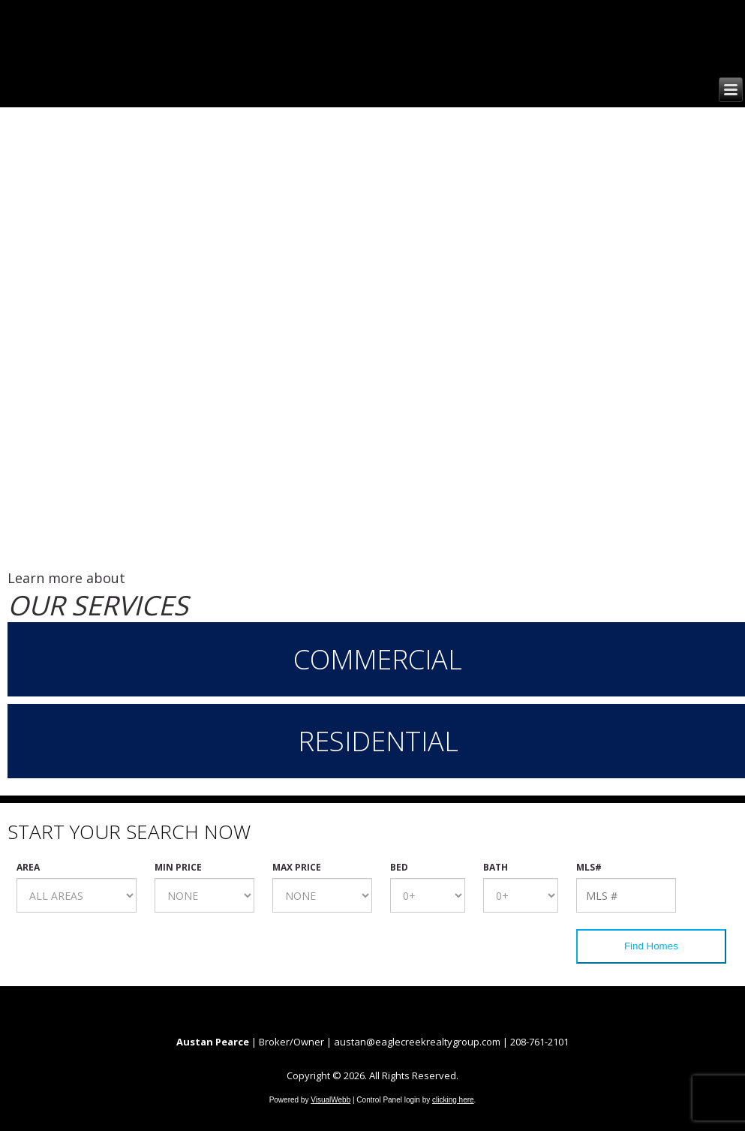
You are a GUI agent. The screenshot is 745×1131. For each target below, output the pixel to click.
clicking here (453, 1100)
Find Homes (651, 946)
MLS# (589, 867)
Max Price (296, 867)
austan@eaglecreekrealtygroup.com (417, 1041)
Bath (495, 867)
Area (28, 867)
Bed (399, 867)
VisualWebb (330, 1100)
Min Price (178, 867)
